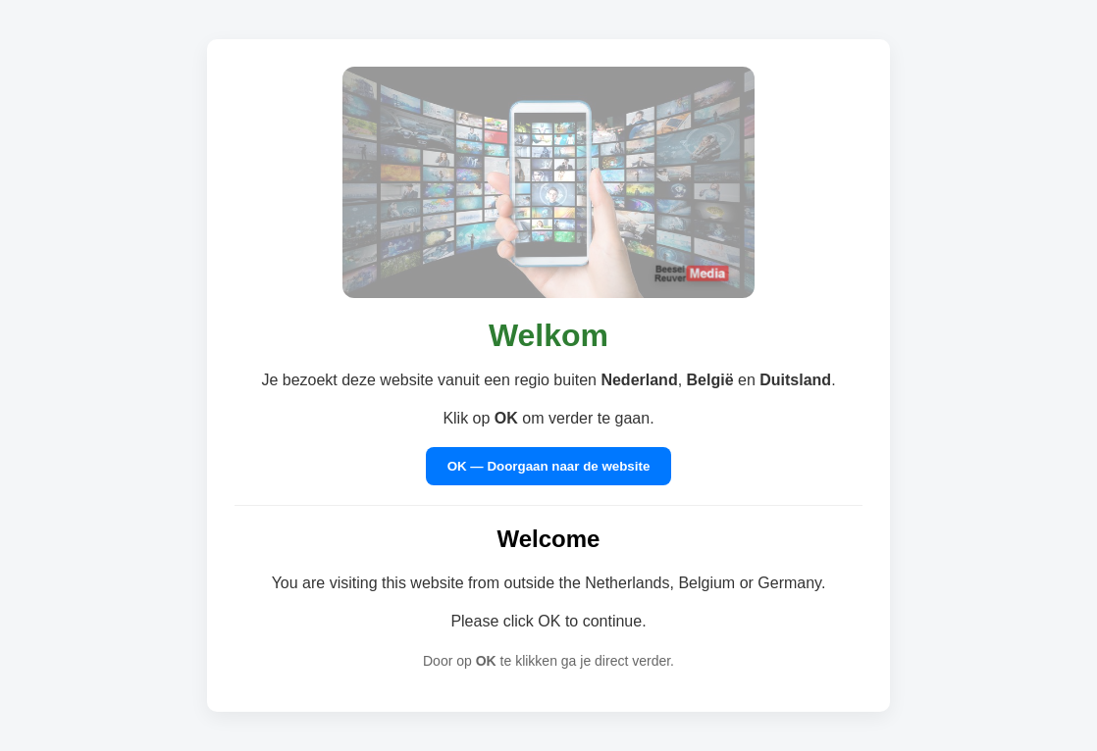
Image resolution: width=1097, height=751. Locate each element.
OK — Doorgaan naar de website (549, 466)
